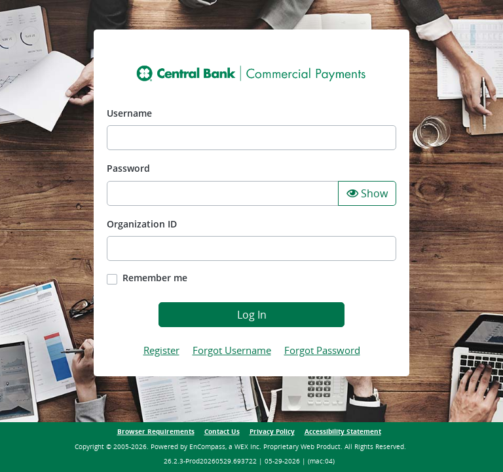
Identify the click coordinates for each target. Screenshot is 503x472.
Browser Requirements (156, 431)
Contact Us (222, 431)
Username (129, 113)
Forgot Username (232, 350)
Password (128, 168)
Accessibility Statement (343, 431)
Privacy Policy (272, 431)
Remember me (154, 277)
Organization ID (142, 224)
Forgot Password (322, 350)
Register (161, 350)
